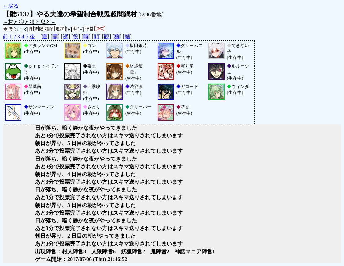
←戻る (11, 6)
